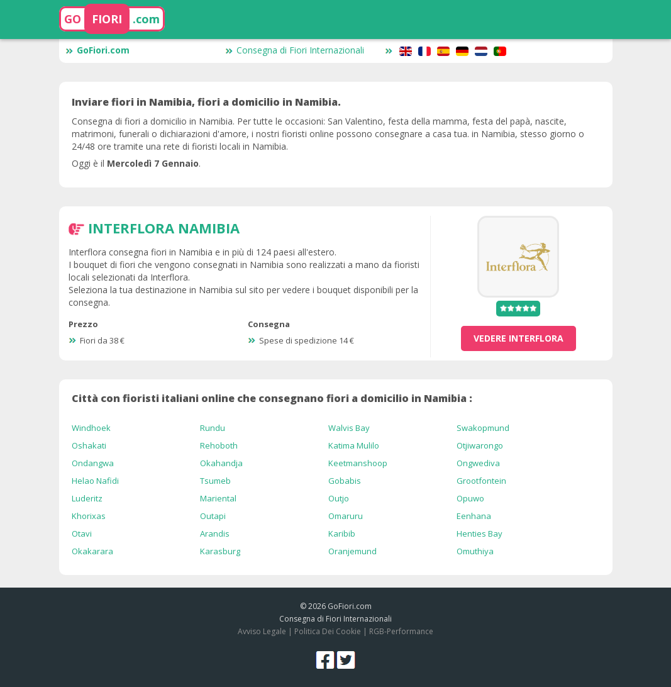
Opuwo (470, 498)
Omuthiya (475, 551)
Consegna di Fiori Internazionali (294, 50)
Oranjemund (352, 551)
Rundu (212, 427)
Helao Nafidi (95, 480)
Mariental (218, 498)
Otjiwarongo (480, 445)
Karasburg (220, 551)
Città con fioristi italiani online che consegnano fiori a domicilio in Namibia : (272, 398)
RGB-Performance (401, 631)
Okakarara (92, 551)
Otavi (82, 533)
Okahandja (221, 463)
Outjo (338, 498)
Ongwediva (478, 463)
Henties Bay (479, 533)
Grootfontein (481, 480)
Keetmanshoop (357, 463)
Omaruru (345, 516)
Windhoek (91, 427)
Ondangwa (93, 463)
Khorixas (89, 516)
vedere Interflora (518, 338)
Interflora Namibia (164, 227)
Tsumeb (215, 480)
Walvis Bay (349, 427)
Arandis (215, 533)
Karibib (341, 533)
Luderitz (87, 498)
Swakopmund (483, 427)
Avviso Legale (262, 631)
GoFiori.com (97, 50)
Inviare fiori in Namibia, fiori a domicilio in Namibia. (206, 102)
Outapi (213, 516)
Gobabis (344, 480)
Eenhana (474, 516)
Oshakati (89, 445)
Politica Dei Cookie (327, 631)
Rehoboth (219, 445)
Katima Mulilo (353, 445)
